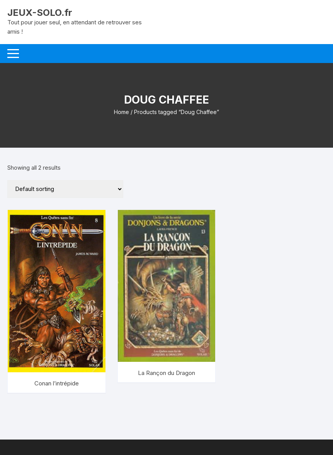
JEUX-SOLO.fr (39, 12)
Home (121, 112)
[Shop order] (65, 189)
